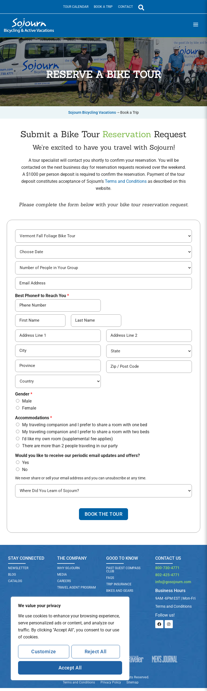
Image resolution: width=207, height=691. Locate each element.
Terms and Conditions (126, 181)
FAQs (110, 581)
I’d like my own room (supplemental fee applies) (67, 441)
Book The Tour (103, 517)
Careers (64, 584)
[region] (70, 638)
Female (29, 410)
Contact (125, 7)
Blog (12, 578)
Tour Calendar (75, 7)
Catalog (15, 584)
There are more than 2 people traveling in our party (70, 448)
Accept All (70, 668)
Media (62, 578)
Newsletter (18, 571)
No (24, 471)
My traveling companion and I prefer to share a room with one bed (84, 426)
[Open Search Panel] (141, 7)
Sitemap (133, 685)
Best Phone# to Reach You (42, 297)
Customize (43, 651)
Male (27, 403)
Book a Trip (103, 7)
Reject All (96, 651)
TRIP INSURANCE (119, 587)
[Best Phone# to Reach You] (58, 307)
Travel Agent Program (76, 591)
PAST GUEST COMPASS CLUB (123, 572)
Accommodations (33, 419)
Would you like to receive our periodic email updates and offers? (77, 457)
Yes (25, 464)
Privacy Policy (110, 685)
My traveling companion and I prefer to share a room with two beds (85, 433)
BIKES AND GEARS (119, 594)
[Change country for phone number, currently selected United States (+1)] (21, 307)
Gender (23, 396)
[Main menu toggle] (195, 25)
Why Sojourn (68, 571)
